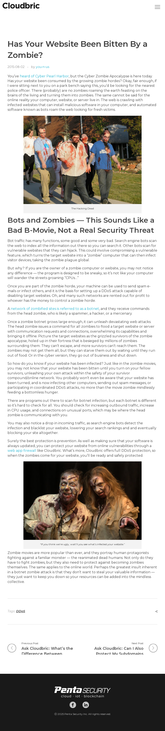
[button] (157, 8)
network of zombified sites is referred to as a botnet (55, 309)
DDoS (20, 611)
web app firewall (22, 451)
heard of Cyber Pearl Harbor (44, 76)
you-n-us (42, 67)
